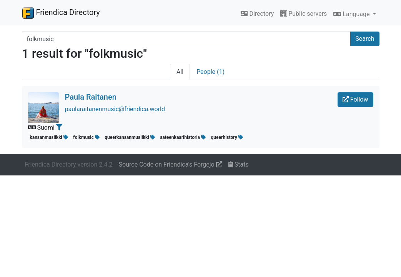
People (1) (210, 71)
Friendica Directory (61, 13)
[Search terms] (186, 39)
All (179, 71)
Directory (257, 13)
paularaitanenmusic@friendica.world (115, 109)
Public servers (303, 13)
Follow (355, 99)
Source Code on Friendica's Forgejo (170, 164)
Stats (238, 164)
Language (352, 14)
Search (364, 38)
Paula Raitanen (90, 97)
